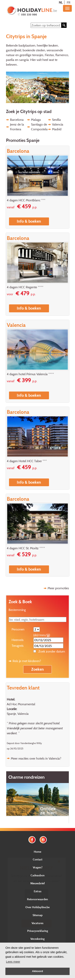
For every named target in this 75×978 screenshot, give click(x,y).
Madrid (56, 129)
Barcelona (17, 120)
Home (37, 851)
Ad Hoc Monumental (21, 704)
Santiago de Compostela (39, 126)
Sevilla (56, 120)
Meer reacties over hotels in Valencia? (36, 758)
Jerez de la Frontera (17, 126)
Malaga (36, 120)
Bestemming (17, 610)
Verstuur (36, 923)
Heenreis (18, 640)
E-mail (36, 907)
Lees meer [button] (13, 961)
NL (61, 2)
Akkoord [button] (37, 971)
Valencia (57, 124)
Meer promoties (58, 588)
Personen (18, 629)
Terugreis (18, 646)
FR (68, 2)
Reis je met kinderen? (27, 661)
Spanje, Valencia (18, 714)
